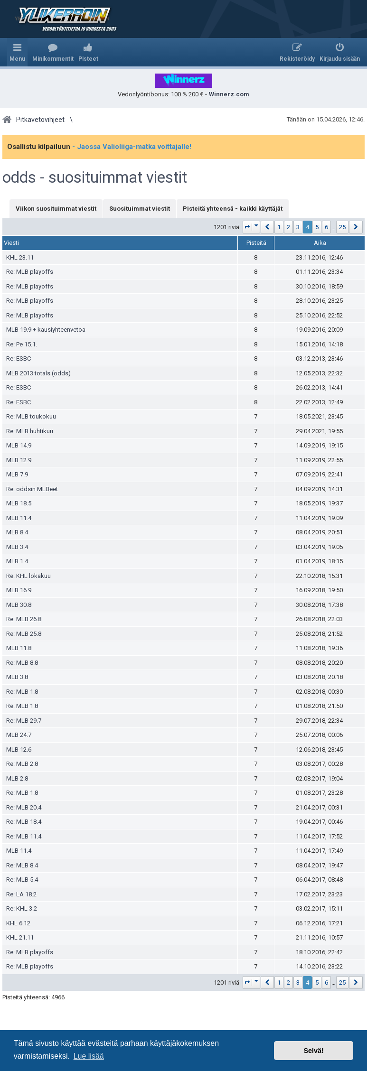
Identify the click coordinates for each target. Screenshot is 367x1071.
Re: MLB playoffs (29, 271)
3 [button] (298, 227)
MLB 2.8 (17, 778)
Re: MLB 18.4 (23, 821)
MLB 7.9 (17, 474)
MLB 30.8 (18, 604)
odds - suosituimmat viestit (94, 177)
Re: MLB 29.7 (23, 720)
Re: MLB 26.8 (23, 619)
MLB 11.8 (18, 648)
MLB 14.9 (18, 445)
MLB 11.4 (18, 518)
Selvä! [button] (313, 1050)
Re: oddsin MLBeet (32, 489)
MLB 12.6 (18, 749)
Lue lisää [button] (89, 1056)
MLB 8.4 (17, 532)
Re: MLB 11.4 (23, 836)
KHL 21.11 (20, 937)
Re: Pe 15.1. (21, 344)
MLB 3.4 (17, 546)
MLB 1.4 (17, 561)
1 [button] (279, 227)
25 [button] (342, 227)
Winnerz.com (229, 94)
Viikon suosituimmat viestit (56, 208)
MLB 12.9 (18, 460)
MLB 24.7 (18, 734)
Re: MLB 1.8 (22, 691)
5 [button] (317, 227)
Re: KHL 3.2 (21, 908)
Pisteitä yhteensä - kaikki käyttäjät (232, 208)
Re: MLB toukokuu (31, 416)
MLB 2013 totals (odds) (38, 373)
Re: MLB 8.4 (22, 865)
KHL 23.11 (20, 257)
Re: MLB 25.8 (23, 633)
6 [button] (326, 227)
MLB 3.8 (17, 676)
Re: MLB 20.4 (23, 807)
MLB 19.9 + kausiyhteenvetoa (45, 329)
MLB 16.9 (18, 590)
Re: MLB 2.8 (22, 763)
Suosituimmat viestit (139, 208)
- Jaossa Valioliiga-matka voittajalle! (131, 146)
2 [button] (288, 227)
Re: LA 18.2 (21, 894)
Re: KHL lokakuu (28, 575)
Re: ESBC (18, 358)
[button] (251, 227)
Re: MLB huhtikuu (29, 431)
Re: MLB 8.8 (22, 662)
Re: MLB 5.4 (22, 879)
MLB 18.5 (18, 503)
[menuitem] (53, 52)
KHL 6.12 (18, 923)
